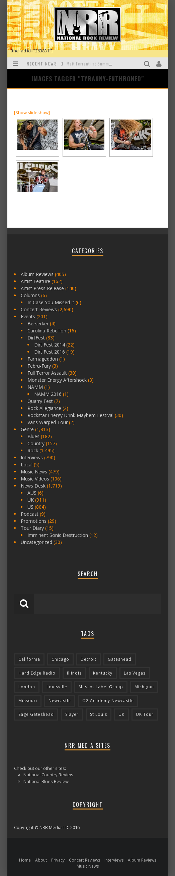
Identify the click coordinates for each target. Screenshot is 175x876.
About (41, 860)
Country (36, 443)
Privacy (58, 860)
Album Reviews (37, 274)
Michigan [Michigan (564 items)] (144, 687)
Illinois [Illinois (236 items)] (74, 673)
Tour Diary (32, 528)
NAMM (35, 387)
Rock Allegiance (44, 408)
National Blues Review (46, 781)
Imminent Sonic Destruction (57, 535)
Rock (32, 450)
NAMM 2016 (48, 394)
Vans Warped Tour (47, 422)
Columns (30, 295)
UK (30, 500)
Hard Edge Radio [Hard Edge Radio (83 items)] (37, 673)
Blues (33, 436)
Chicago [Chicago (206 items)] (60, 659)
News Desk (33, 485)
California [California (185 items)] (29, 659)
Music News (34, 471)
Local (26, 464)
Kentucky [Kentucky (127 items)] (102, 673)
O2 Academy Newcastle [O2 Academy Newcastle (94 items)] (108, 700)
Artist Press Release (42, 288)
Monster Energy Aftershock (57, 380)
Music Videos (35, 478)
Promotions (34, 521)
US (30, 507)
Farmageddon (42, 359)
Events (28, 316)
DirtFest (36, 337)
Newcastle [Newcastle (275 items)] (60, 700)
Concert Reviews (39, 309)
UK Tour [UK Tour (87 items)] (145, 714)
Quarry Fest (40, 401)
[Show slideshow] (32, 112)
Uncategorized (36, 542)
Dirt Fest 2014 (49, 344)
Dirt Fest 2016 (49, 352)
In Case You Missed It (50, 302)
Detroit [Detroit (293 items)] (88, 659)
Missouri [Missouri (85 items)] (27, 700)
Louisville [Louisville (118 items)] (57, 687)
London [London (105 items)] (26, 687)
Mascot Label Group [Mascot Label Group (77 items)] (101, 687)
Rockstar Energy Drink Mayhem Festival (70, 415)
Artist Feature (35, 281)
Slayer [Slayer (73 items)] (72, 714)
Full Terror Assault (47, 373)
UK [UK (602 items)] (121, 714)
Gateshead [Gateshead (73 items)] (120, 659)
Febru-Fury (39, 366)
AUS (31, 493)
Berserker (38, 323)
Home (25, 860)
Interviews (32, 457)
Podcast (29, 514)
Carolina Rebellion (46, 330)
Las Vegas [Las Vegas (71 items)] (135, 673)
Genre (27, 429)
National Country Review (48, 775)
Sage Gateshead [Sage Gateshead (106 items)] (36, 714)
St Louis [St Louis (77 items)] (98, 714)
